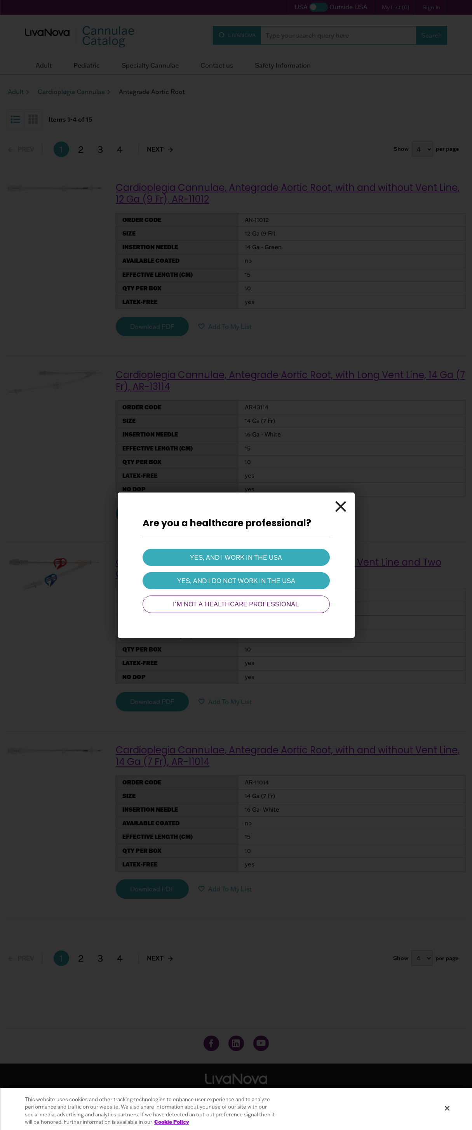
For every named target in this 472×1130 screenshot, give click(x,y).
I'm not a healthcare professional (236, 604)
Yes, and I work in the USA (236, 557)
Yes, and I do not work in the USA (236, 581)
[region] (236, 1109)
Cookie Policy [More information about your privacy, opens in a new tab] (171, 1122)
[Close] (340, 506)
